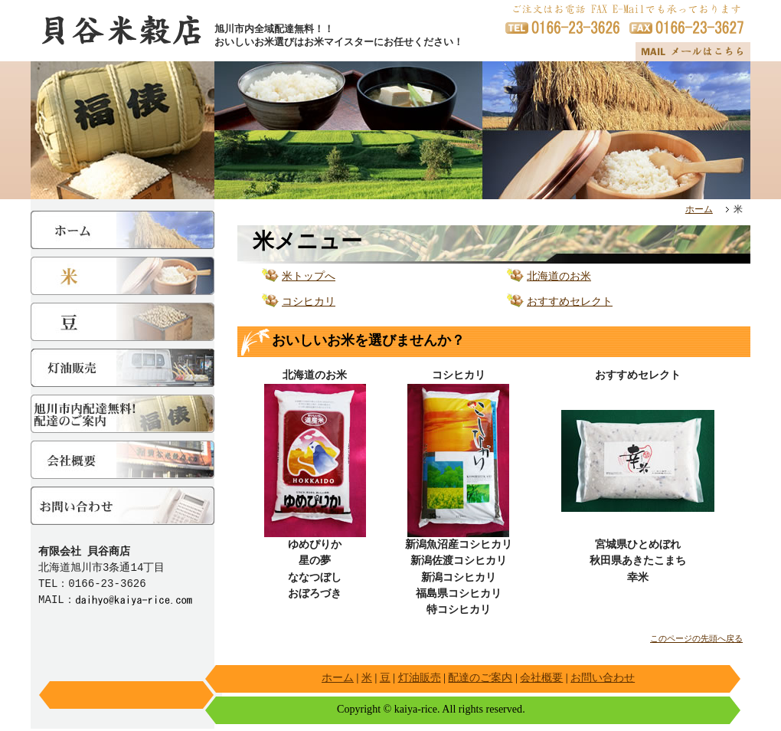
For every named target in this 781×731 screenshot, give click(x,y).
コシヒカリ (308, 304)
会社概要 (541, 680)
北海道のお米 (559, 278)
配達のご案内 (480, 680)
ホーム (699, 210)
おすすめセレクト (570, 304)
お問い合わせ (602, 680)
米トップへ (308, 278)
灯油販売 (419, 680)
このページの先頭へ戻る (696, 641)
